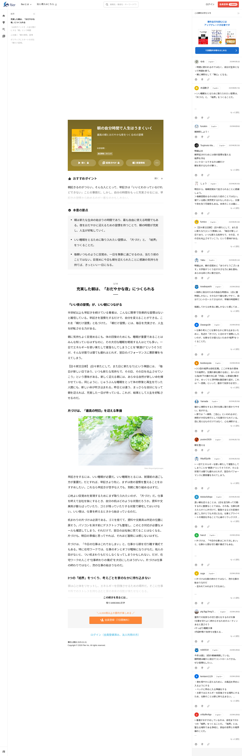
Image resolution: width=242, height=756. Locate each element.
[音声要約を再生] (83, 162)
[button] (217, 70)
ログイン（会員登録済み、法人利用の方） (115, 634)
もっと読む (235, 112)
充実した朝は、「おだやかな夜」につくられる (23, 20)
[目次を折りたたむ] (23, 13)
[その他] (157, 162)
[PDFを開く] (111, 162)
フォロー (211, 62)
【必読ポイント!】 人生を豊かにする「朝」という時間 (23, 28)
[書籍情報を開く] (138, 162)
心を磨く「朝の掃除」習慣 (22, 35)
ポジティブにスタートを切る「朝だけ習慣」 (23, 41)
